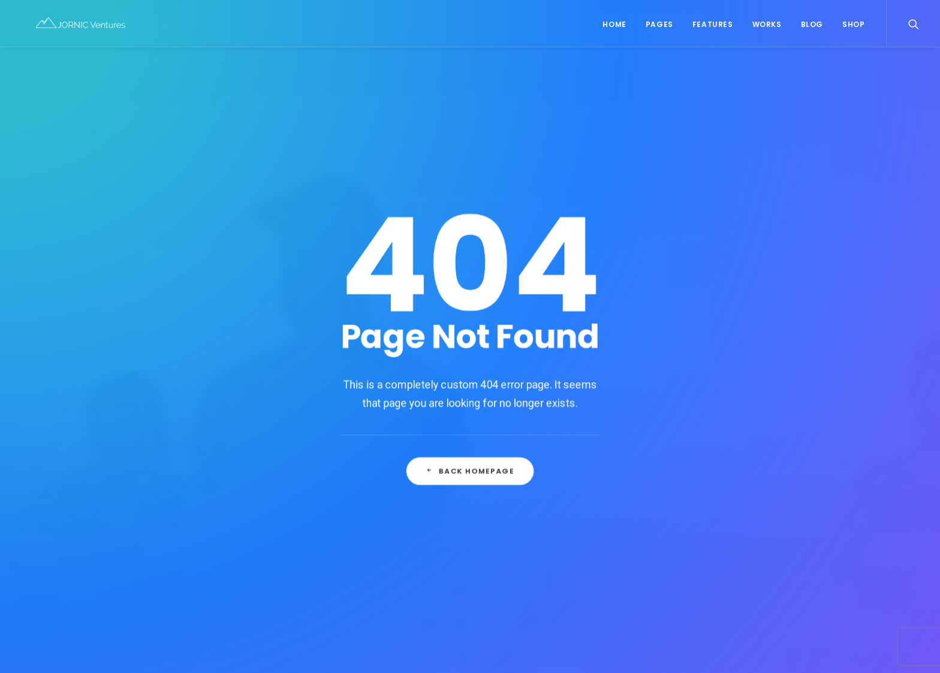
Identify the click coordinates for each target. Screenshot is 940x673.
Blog (812, 27)
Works (767, 27)
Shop (853, 27)
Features (712, 27)
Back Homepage (470, 377)
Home (614, 27)
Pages (659, 27)
